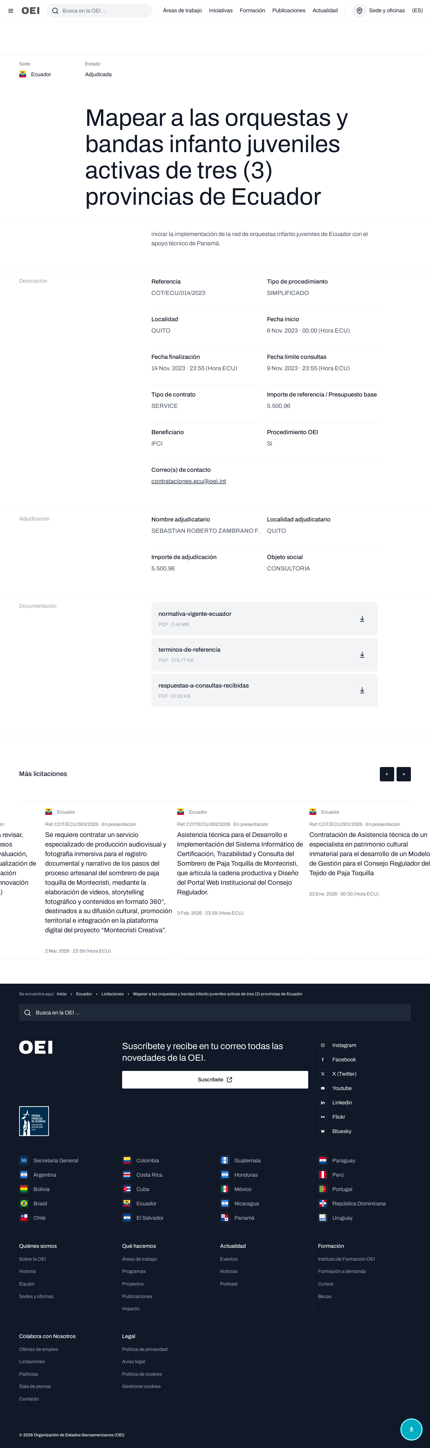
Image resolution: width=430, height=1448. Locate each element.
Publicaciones (288, 10)
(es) (417, 10)
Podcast (229, 1283)
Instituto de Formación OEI (346, 1259)
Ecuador (84, 994)
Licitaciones (113, 994)
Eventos (229, 1259)
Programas (134, 1271)
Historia (27, 1271)
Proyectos (133, 1283)
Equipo (26, 1283)
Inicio (62, 994)
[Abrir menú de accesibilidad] (411, 1429)
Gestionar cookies (141, 1386)
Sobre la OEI (32, 1259)
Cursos (325, 1283)
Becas (324, 1296)
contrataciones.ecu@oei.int (188, 481)
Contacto (29, 1398)
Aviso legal (133, 1361)
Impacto (130, 1308)
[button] (387, 774)
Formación (252, 10)
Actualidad (325, 10)
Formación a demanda (342, 1271)
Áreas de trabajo (182, 10)
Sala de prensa (35, 1386)
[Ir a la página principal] (30, 10)
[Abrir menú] (10, 10)
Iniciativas (221, 10)
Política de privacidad (145, 1349)
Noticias (229, 1271)
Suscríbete (215, 1079)
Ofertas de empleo (38, 1349)
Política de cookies (142, 1374)
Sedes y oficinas (36, 1296)
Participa (28, 1374)
